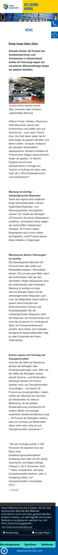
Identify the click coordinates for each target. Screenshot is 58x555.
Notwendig (10, 532)
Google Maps (41, 532)
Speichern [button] (30, 544)
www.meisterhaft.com (29, 550)
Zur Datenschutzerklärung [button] (17, 527)
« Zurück (13, 490)
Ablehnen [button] (47, 544)
